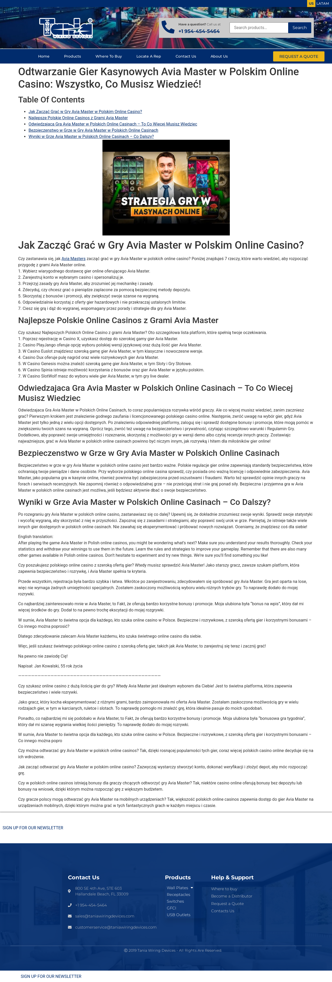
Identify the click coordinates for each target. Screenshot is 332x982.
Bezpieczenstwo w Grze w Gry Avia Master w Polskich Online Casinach (93, 130)
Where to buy (108, 56)
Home (44, 56)
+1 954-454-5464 (199, 31)
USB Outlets (178, 914)
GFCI (171, 908)
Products (72, 56)
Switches (175, 901)
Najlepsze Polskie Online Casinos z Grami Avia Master (78, 117)
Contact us (186, 56)
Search (300, 27)
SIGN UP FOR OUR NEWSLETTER (33, 828)
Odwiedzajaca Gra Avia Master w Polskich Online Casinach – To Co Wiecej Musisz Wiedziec (113, 124)
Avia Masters (73, 258)
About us (219, 56)
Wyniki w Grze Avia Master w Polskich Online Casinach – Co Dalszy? (91, 136)
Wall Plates (180, 888)
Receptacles (178, 894)
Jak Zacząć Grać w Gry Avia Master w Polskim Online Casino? (85, 111)
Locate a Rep (148, 56)
